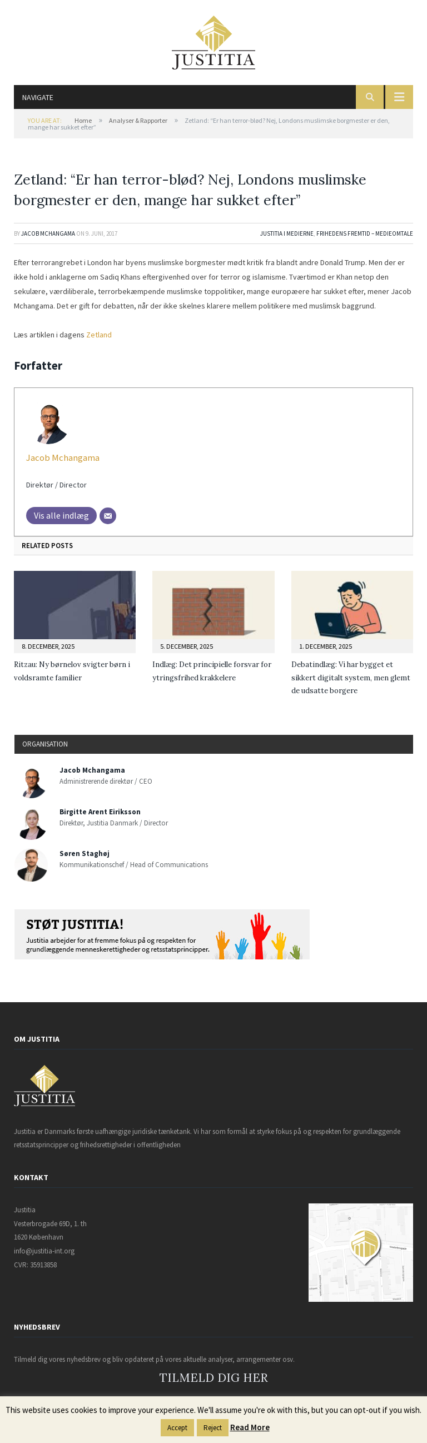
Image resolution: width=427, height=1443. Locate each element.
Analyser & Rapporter (138, 120)
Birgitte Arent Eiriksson (100, 812)
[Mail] (108, 515)
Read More (250, 1427)
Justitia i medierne (287, 233)
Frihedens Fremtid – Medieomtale (364, 233)
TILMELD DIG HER (214, 1377)
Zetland (99, 335)
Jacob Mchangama (48, 233)
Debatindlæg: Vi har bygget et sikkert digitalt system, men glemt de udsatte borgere (350, 677)
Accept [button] (177, 1427)
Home (83, 120)
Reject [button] (212, 1427)
